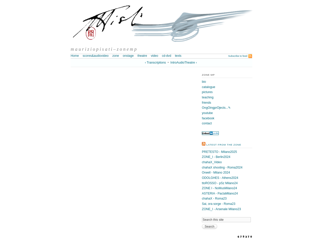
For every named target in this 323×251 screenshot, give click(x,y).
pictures (207, 92)
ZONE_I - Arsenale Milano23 (221, 209)
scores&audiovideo (96, 56)
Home (75, 56)
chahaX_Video (212, 162)
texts (178, 56)
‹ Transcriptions (155, 62)
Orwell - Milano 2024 (216, 172)
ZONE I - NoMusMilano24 (219, 188)
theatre (142, 56)
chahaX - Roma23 (214, 198)
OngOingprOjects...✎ (216, 107)
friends (206, 102)
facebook (208, 118)
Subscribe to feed (237, 55)
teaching (207, 97)
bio (204, 81)
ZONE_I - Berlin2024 (216, 157)
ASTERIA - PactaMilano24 (220, 193)
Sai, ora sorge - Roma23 (218, 204)
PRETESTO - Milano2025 (219, 152)
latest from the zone (223, 144)
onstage (128, 56)
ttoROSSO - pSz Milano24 (220, 183)
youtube (207, 113)
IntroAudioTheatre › (183, 62)
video (154, 56)
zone (115, 56)
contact (207, 123)
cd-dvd (166, 56)
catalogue (208, 87)
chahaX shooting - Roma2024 (222, 167)
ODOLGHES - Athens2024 (220, 178)
